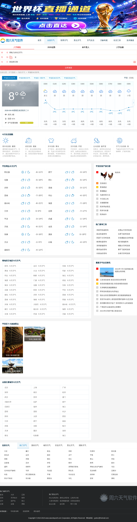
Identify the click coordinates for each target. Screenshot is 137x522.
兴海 (10, 304)
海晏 (10, 280)
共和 (39, 295)
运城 (12, 504)
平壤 (48, 474)
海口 (64, 407)
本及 (5, 474)
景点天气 (77, 40)
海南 (39, 300)
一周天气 (39, 78)
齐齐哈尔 (14, 498)
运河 (27, 455)
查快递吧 (37, 511)
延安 (1, 495)
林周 (91, 463)
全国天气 (51, 40)
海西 (68, 309)
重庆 (35, 431)
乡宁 (70, 455)
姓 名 (4, 52)
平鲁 (91, 455)
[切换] (131, 78)
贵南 (10, 300)
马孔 (70, 478)
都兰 (10, 309)
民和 (39, 290)
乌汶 (113, 467)
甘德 (68, 266)
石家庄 (7, 407)
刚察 (39, 275)
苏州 (35, 397)
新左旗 (113, 451)
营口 (23, 501)
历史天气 (69, 78)
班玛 (10, 266)
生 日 (4, 62)
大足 (5, 451)
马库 (27, 470)
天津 (6, 431)
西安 (64, 416)
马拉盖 (49, 470)
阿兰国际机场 (30, 474)
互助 (68, 285)
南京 (35, 392)
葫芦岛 (13, 501)
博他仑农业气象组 (96, 467)
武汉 (6, 397)
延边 (48, 451)
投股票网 (26, 511)
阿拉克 (70, 470)
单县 (113, 459)
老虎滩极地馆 (64, 501)
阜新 (70, 451)
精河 (70, 463)
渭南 (23, 504)
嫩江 (27, 451)
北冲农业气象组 (9, 470)
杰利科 (92, 474)
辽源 (1, 504)
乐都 (10, 290)
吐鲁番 (36, 435)
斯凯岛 (49, 478)
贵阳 (35, 411)
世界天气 (64, 40)
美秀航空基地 (73, 467)
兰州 (6, 421)
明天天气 (24, 78)
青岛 (6, 435)
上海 (35, 387)
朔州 (23, 498)
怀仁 (113, 455)
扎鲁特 (92, 451)
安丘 (70, 459)
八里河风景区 (54, 501)
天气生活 (90, 40)
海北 (68, 275)
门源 (39, 280)
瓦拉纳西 (93, 470)
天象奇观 (104, 40)
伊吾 (48, 463)
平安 (68, 290)
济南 (6, 426)
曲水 (113, 463)
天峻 (68, 314)
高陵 (5, 459)
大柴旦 (40, 304)
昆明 (6, 411)
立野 (48, 467)
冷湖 (10, 314)
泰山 (91, 459)
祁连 (68, 280)
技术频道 (130, 40)
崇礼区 (6, 455)
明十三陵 (73, 504)
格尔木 (40, 309)
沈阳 (35, 426)
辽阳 (23, 495)
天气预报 (12, 72)
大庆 (12, 495)
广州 (64, 387)
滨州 (1, 498)
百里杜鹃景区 (75, 501)
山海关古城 (74, 498)
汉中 (1, 501)
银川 (64, 426)
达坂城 (6, 463)
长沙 (64, 411)
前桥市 (28, 467)
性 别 (4, 57)
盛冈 (5, 467)
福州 (35, 407)
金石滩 (62, 504)
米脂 (27, 459)
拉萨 (35, 402)
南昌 (64, 421)
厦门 (64, 397)
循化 (10, 295)
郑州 (6, 416)
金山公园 (52, 504)
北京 (6, 387)
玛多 (68, 271)
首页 (39, 40)
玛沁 (10, 275)
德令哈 (68, 304)
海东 (10, 285)
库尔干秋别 (8, 478)
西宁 (35, 421)
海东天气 (21, 72)
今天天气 (9, 78)
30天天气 (54, 78)
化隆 (39, 285)
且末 (27, 463)
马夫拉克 (71, 474)
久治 (39, 271)
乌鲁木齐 (8, 402)
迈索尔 (113, 470)
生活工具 (117, 40)
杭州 (64, 392)
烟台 (48, 459)
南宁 (64, 402)
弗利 (113, 478)
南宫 (48, 455)
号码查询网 (14, 511)
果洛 (10, 271)
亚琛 (91, 478)
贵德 (68, 295)
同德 (68, 300)
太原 (35, 416)
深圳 (6, 392)
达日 (39, 266)
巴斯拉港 (114, 474)
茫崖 (39, 314)
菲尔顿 (28, 478)
